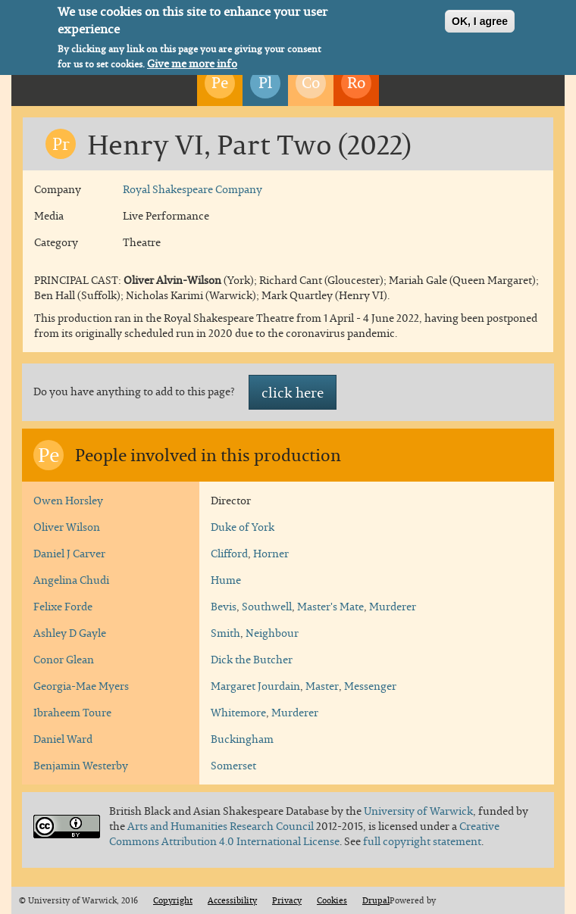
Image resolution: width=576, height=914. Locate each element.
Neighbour (272, 633)
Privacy (287, 900)
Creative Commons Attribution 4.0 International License (304, 833)
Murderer (392, 606)
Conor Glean (63, 659)
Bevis (223, 606)
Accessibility (232, 900)
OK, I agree (480, 18)
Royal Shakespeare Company (192, 189)
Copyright (173, 900)
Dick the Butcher (252, 659)
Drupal (376, 900)
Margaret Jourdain (255, 686)
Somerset (233, 765)
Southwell (267, 606)
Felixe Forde (62, 606)
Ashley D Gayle (69, 633)
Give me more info (192, 60)
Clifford (229, 553)
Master (322, 686)
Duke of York (242, 527)
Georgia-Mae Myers (81, 686)
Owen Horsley (68, 500)
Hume (226, 580)
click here (292, 392)
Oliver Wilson (66, 527)
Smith (225, 633)
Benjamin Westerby (80, 765)
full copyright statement (422, 841)
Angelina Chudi (71, 580)
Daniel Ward (62, 739)
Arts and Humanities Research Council (221, 826)
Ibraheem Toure (72, 712)
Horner (271, 553)
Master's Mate (330, 606)
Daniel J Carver (69, 553)
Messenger (370, 686)
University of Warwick (418, 811)
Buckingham (242, 739)
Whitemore (238, 712)
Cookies (332, 900)
